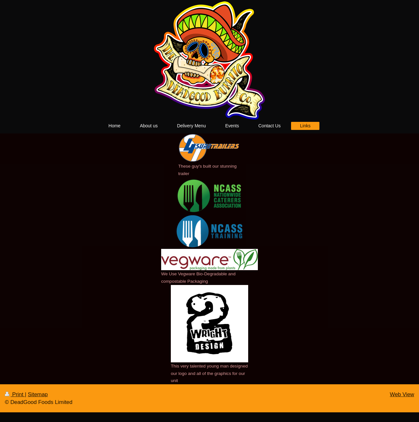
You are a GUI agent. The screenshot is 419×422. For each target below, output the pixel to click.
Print (15, 394)
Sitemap (38, 394)
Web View (402, 394)
